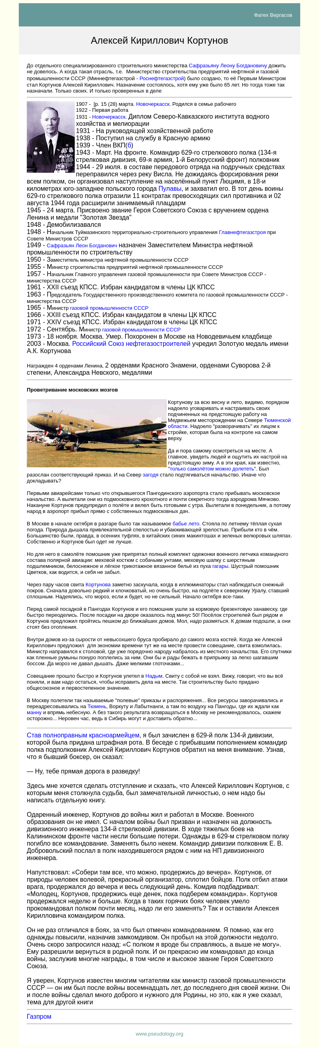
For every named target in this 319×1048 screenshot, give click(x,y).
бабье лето (186, 524)
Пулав (170, 188)
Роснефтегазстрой (162, 78)
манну (34, 712)
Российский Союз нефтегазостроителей (131, 343)
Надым (154, 676)
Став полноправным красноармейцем (83, 735)
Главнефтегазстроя (242, 232)
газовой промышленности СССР (109, 308)
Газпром (39, 1016)
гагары (220, 566)
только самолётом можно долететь (212, 469)
